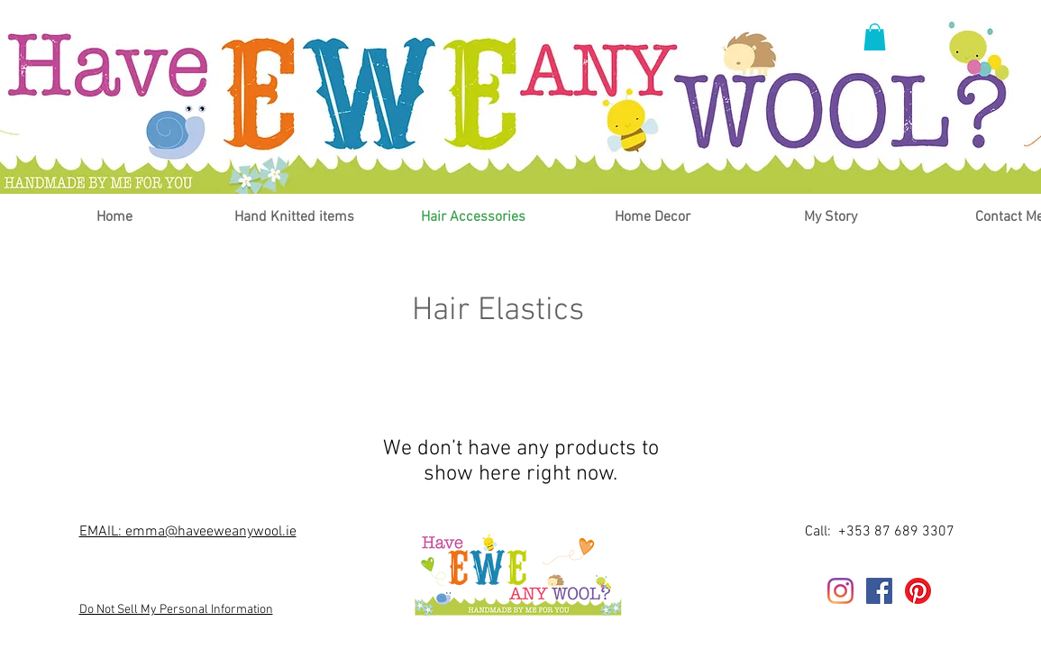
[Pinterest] (918, 591)
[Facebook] (879, 591)
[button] (874, 36)
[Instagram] (840, 591)
